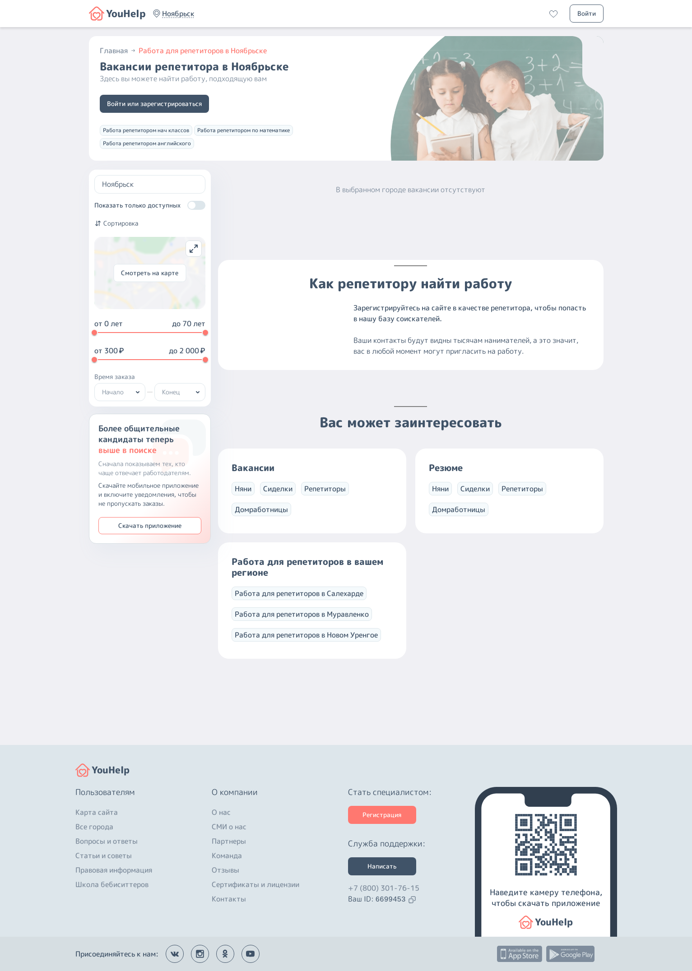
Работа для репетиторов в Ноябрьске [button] (203, 50)
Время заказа (114, 376)
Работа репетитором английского (147, 143)
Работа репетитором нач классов (146, 130)
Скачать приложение (149, 525)
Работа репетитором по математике (243, 130)
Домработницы (261, 518)
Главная (118, 50)
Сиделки (278, 498)
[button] (178, 13)
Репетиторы (325, 498)
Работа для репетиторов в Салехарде (299, 602)
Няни (243, 498)
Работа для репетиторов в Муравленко (302, 623)
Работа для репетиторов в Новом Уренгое (306, 644)
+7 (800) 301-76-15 (383, 888)
